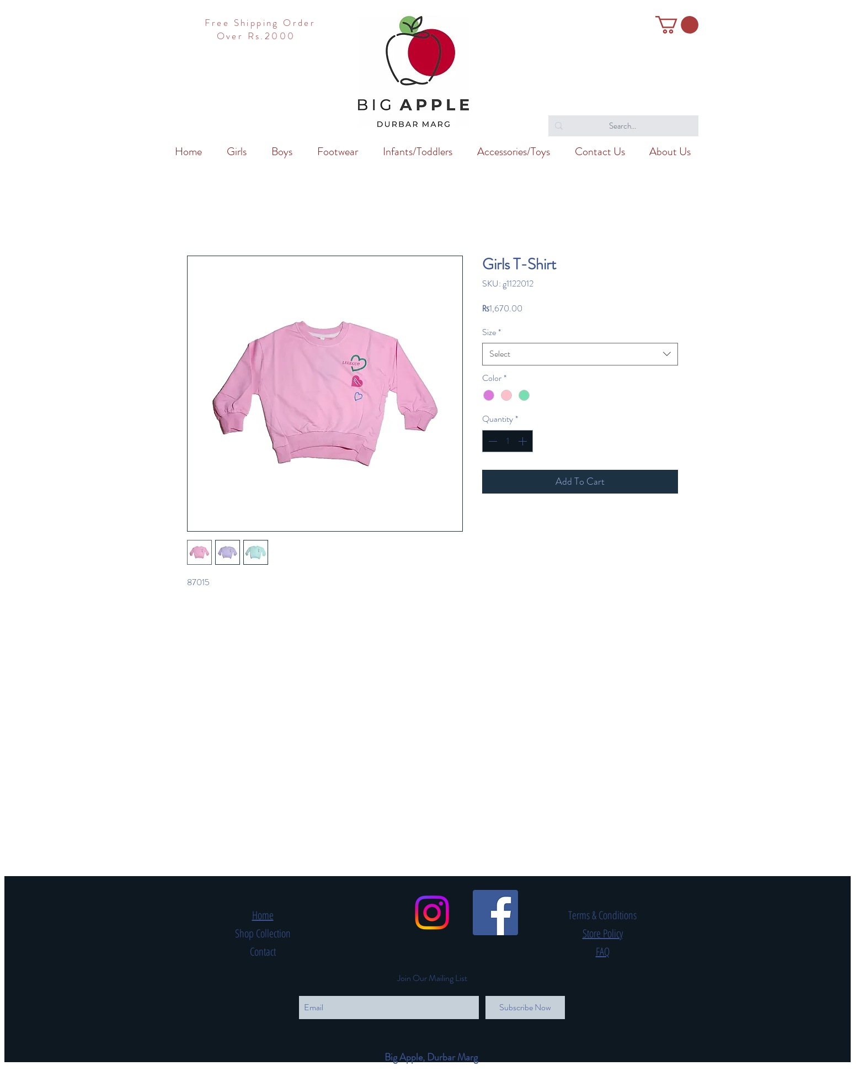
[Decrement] (491, 441)
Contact (263, 951)
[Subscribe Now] (525, 1007)
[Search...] (622, 125)
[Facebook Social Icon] (495, 912)
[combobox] (580, 354)
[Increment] (523, 441)
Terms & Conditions (602, 915)
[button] (676, 25)
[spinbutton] (507, 441)
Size (491, 332)
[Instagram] (432, 912)
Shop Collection (263, 933)
